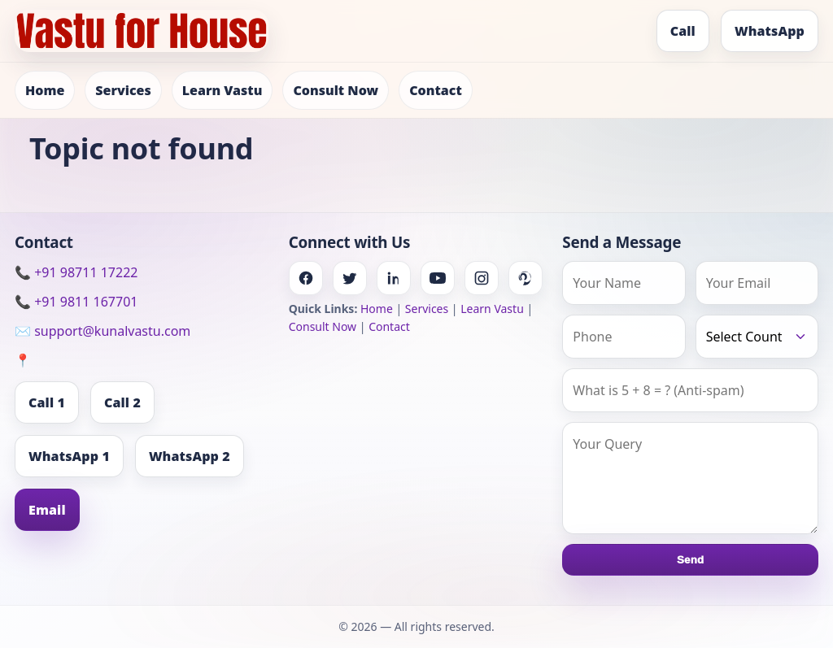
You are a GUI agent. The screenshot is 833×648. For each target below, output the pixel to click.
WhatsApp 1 (69, 456)
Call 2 (122, 402)
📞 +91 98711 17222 (76, 272)
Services (122, 90)
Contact (435, 90)
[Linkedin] (394, 278)
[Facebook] (306, 278)
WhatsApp (770, 31)
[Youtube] (438, 278)
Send (690, 560)
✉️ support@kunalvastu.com (102, 331)
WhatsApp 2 (189, 456)
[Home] (141, 31)
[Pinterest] (525, 278)
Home (44, 90)
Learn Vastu (222, 90)
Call (683, 31)
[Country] (757, 337)
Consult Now (335, 90)
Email (47, 510)
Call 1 (46, 402)
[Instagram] (481, 278)
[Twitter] (350, 278)
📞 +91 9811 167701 (76, 302)
